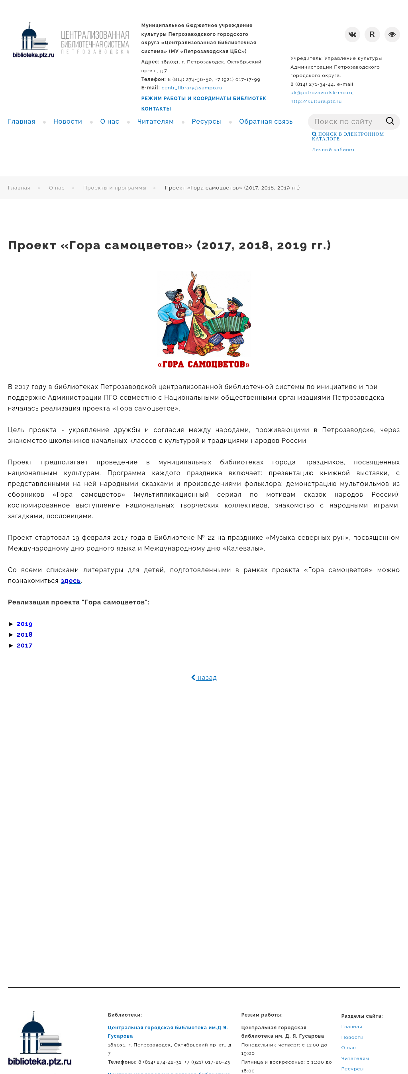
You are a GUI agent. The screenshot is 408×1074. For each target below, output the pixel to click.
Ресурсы (352, 1069)
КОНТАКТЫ (156, 109)
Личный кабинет (333, 149)
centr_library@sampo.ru (192, 88)
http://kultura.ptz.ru (316, 101)
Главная (19, 188)
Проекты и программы (114, 188)
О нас (57, 188)
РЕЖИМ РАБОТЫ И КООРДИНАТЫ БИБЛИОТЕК (204, 98)
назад (204, 677)
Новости (352, 1037)
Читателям (355, 1058)
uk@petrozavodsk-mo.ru (321, 92)
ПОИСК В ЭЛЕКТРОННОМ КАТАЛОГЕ (348, 136)
